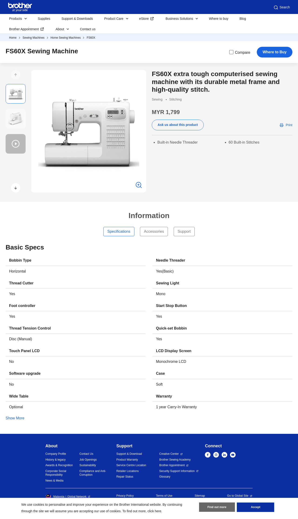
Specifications (118, 231)
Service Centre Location (131, 465)
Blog (243, 18)
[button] (15, 74)
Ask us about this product (178, 125)
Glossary (164, 476)
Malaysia (54, 496)
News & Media (54, 480)
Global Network (76, 496)
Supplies (44, 18)
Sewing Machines (33, 37)
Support (184, 231)
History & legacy (55, 459)
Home (13, 37)
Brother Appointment (24, 29)
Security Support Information (177, 471)
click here (154, 511)
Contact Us (86, 453)
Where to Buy (275, 52)
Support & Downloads (77, 18)
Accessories (154, 231)
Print (289, 125)
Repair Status (124, 476)
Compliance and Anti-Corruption (92, 473)
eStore (144, 18)
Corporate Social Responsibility (55, 473)
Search (281, 7)
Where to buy (218, 18)
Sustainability (87, 465)
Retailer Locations (127, 471)
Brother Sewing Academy (175, 459)
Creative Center (169, 453)
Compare (239, 52)
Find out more (217, 507)
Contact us (87, 29)
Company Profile (55, 453)
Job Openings (88, 459)
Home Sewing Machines (66, 37)
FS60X (91, 37)
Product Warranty (127, 459)
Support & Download (129, 453)
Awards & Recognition (59, 465)
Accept (255, 507)
